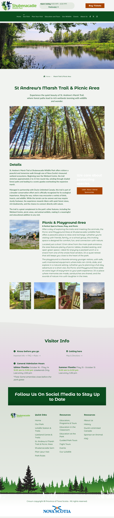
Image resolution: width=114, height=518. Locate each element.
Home (18, 16)
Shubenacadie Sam (44, 448)
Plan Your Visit (37, 16)
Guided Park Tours (68, 440)
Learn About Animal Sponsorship (89, 191)
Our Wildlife (66, 16)
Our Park (26, 16)
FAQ (86, 438)
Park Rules (40, 455)
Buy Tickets (95, 5)
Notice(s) (53, 7)
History (87, 424)
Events (75, 16)
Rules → (37, 355)
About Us (83, 16)
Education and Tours (52, 16)
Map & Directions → (74, 355)
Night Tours (65, 444)
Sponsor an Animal (93, 435)
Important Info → (20, 355)
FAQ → (31, 355)
